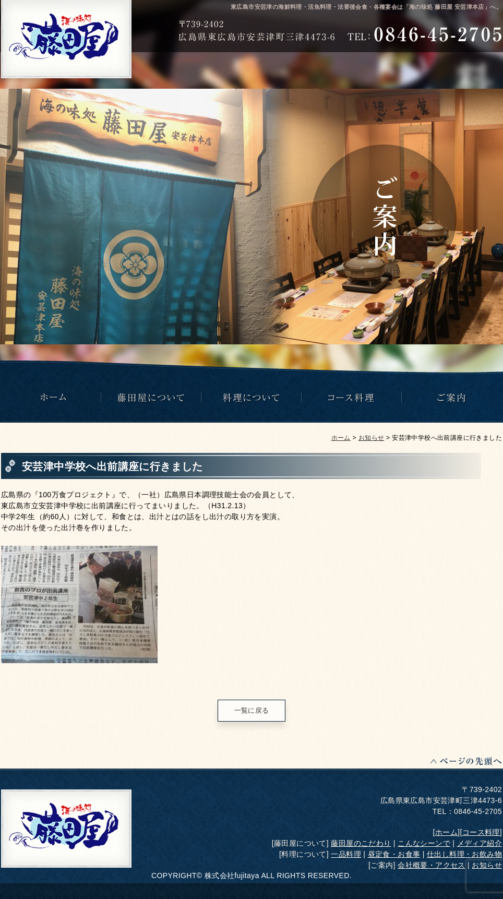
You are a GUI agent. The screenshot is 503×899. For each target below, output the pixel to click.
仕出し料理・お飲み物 (464, 854)
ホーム (341, 437)
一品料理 (346, 854)
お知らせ (371, 437)
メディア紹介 (479, 843)
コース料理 (481, 832)
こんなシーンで (424, 843)
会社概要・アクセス (431, 865)
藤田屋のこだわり (361, 843)
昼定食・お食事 (394, 854)
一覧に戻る (251, 710)
